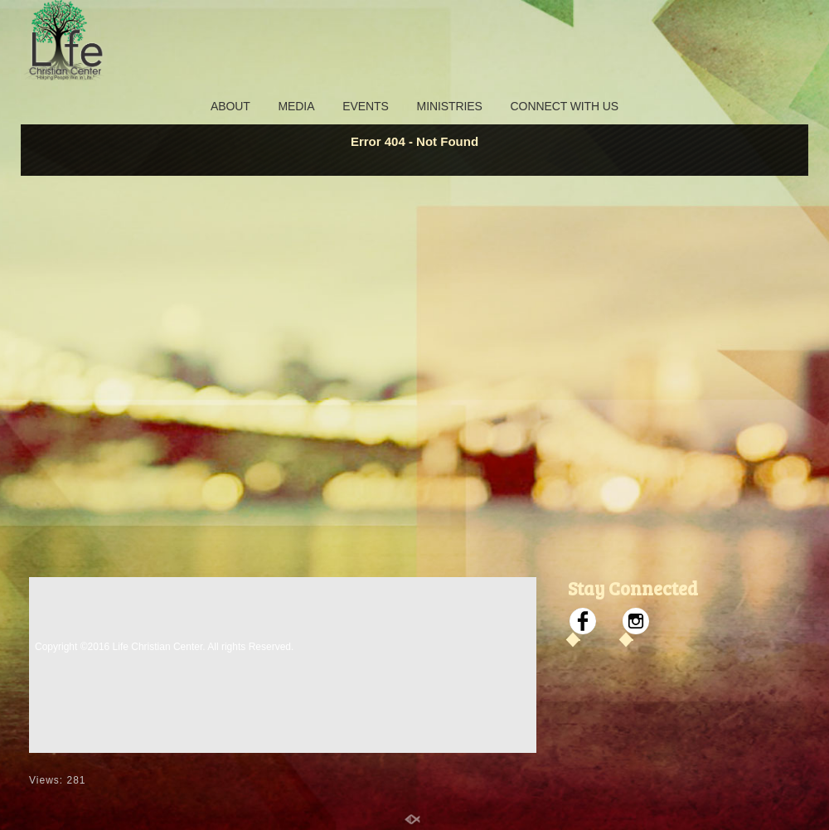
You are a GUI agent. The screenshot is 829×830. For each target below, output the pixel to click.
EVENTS (365, 106)
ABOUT (230, 106)
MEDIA (297, 106)
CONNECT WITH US (564, 106)
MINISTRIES (449, 106)
